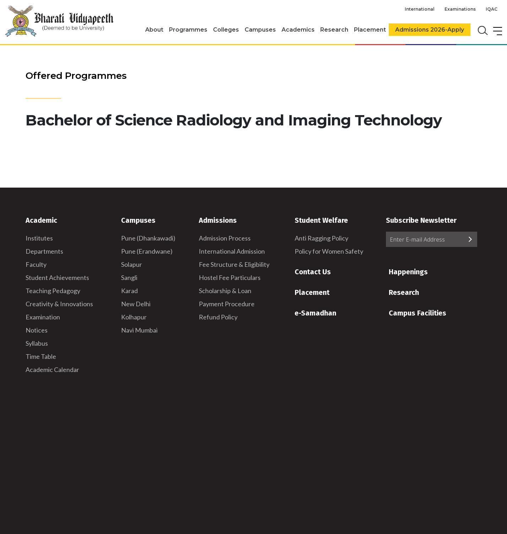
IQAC (491, 9)
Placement (370, 29)
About (154, 29)
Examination (43, 317)
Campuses (260, 29)
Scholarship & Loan (225, 291)
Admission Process (225, 238)
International (420, 9)
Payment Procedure (227, 304)
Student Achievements (57, 277)
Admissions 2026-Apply (429, 29)
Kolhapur (134, 317)
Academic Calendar (52, 369)
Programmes (188, 29)
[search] (482, 30)
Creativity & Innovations (59, 304)
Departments (44, 251)
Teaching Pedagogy (53, 291)
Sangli (129, 277)
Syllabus (37, 343)
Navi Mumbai (139, 330)
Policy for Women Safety (329, 251)
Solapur (131, 264)
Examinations (460, 9)
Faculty (36, 264)
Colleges (226, 29)
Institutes (39, 238)
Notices (37, 330)
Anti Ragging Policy (321, 238)
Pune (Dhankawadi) (148, 238)
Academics (298, 29)
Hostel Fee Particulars (230, 277)
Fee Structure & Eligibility (234, 264)
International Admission (232, 251)
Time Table (41, 356)
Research (334, 29)
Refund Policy (218, 317)
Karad (129, 291)
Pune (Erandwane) (147, 251)
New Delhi (136, 304)
